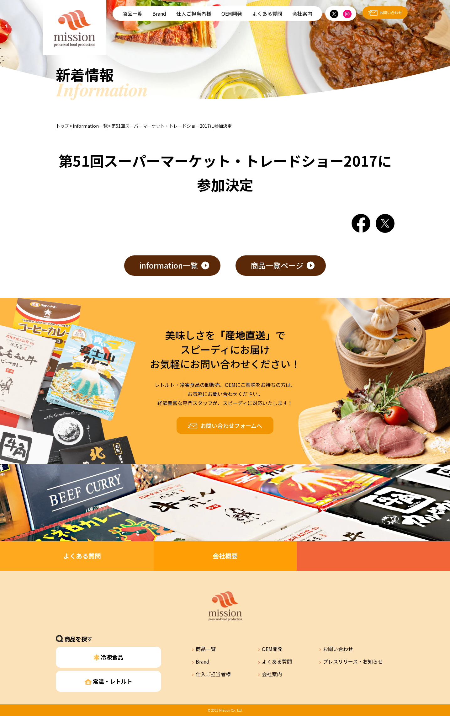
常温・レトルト (108, 681)
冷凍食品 (109, 657)
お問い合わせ (390, 12)
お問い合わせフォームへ (231, 425)
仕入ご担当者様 (193, 13)
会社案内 (302, 13)
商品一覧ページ (277, 265)
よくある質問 (267, 13)
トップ (62, 126)
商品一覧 (132, 13)
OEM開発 (231, 13)
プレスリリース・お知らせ (353, 661)
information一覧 (90, 126)
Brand (159, 13)
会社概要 (225, 555)
